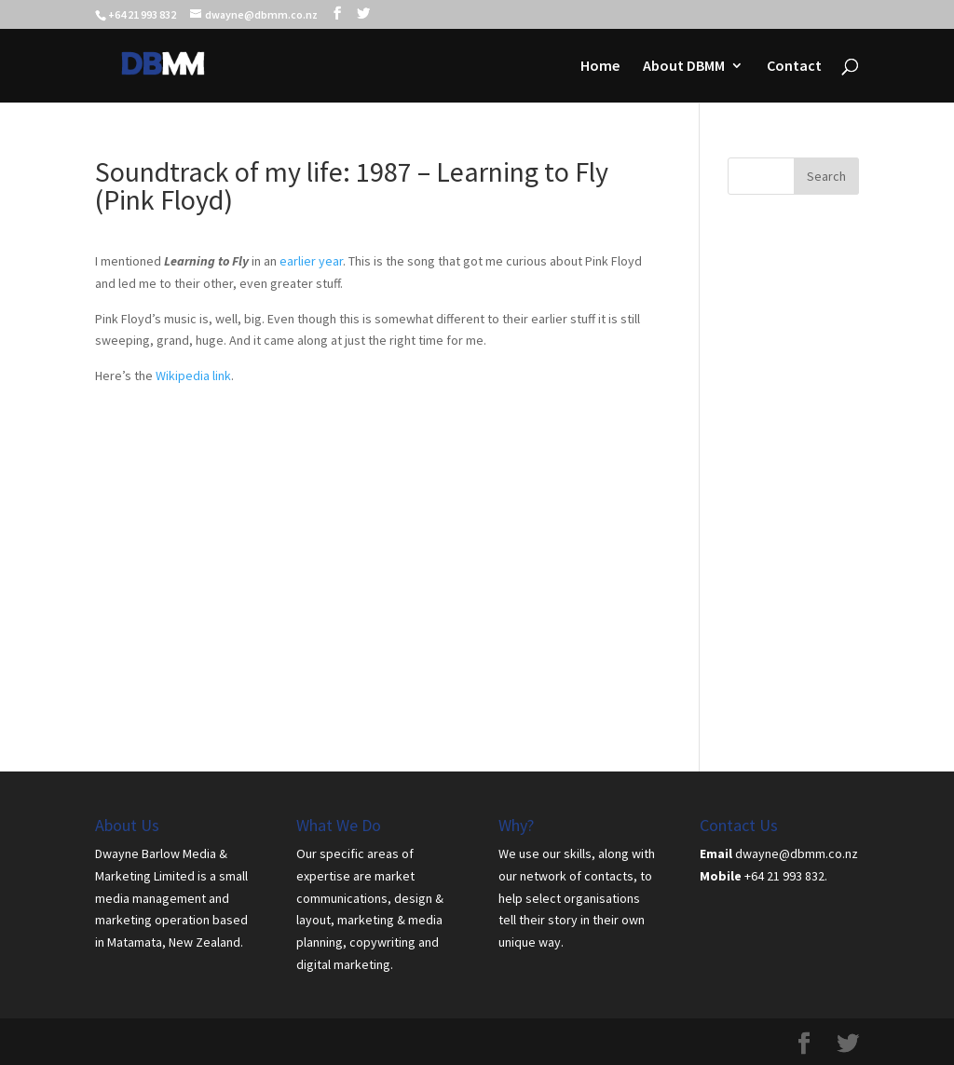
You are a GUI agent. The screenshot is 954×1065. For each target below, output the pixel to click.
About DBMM (684, 67)
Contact (794, 67)
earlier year (311, 261)
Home (600, 67)
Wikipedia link (193, 375)
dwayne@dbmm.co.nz (796, 853)
